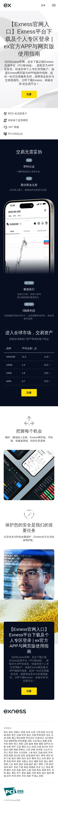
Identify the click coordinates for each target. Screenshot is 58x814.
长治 (48, 732)
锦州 (11, 744)
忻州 (24, 735)
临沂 (44, 773)
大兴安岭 (23, 752)
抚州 (24, 770)
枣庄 (49, 770)
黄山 (46, 761)
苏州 (6, 755)
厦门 (36, 764)
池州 (21, 764)
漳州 (6, 767)
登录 (43, 5)
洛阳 (29, 776)
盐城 (28, 755)
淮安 (23, 755)
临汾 (29, 735)
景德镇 (32, 767)
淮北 (31, 761)
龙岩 (16, 767)
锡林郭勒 (13, 741)
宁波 (8, 758)
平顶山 (35, 776)
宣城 (26, 764)
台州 (44, 758)
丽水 (49, 758)
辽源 (19, 746)
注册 (29, 94)
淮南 (19, 761)
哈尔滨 (45, 746)
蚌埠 (14, 761)
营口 (16, 744)
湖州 (19, 758)
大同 (38, 732)
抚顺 (45, 741)
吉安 (14, 770)
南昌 (26, 767)
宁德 (21, 767)
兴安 (6, 741)
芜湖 (8, 761)
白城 (39, 746)
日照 (34, 773)
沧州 (28, 732)
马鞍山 (25, 761)
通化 (24, 746)
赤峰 (8, 738)
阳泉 (43, 732)
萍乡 (38, 767)
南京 (35, 752)
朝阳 (41, 744)
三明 (46, 764)
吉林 (8, 746)
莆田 (41, 764)
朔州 (8, 735)
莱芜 (39, 773)
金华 (29, 758)
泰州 (43, 755)
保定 (11, 732)
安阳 (41, 776)
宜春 (19, 770)
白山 (29, 746)
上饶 (29, 770)
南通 (11, 755)
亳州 (16, 764)
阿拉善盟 (22, 741)
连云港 (17, 755)
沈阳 (29, 741)
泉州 (51, 764)
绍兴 (24, 758)
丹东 (6, 744)
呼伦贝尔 (30, 738)
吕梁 (34, 735)
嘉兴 (14, 758)
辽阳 (26, 744)
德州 (49, 773)
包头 (48, 735)
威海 (29, 773)
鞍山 (39, 741)
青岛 (39, 770)
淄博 (44, 770)
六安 (11, 764)
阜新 (21, 744)
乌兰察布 (49, 738)
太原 (33, 732)
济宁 (19, 773)
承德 (23, 732)
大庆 (28, 749)
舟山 (39, 758)
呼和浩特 (41, 735)
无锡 (40, 752)
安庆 (41, 761)
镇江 (38, 755)
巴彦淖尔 (39, 738)
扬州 (33, 755)
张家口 (17, 732)
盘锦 (31, 744)
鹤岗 (16, 749)
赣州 (8, 770)
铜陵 (36, 761)
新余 (48, 767)
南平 (11, 767)
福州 (31, 764)
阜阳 (6, 764)
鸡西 (11, 749)
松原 (34, 746)
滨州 (8, 776)
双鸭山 (22, 749)
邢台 (6, 732)
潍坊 (14, 773)
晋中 (14, 735)
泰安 (24, 773)
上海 (30, 752)
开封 (24, 776)
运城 (19, 735)
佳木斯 (39, 749)
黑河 (11, 752)
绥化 (16, 752)
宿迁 (48, 755)
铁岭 (36, 744)
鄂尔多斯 (21, 738)
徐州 (45, 752)
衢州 (34, 758)
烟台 (8, 773)
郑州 (19, 776)
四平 (14, 746)
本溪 (49, 741)
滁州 (51, 761)
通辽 (14, 738)
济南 (34, 770)
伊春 (33, 749)
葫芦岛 (47, 744)
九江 (43, 767)
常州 (50, 752)
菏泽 (14, 776)
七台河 (46, 749)
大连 (34, 741)
